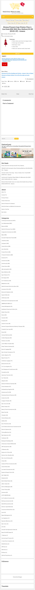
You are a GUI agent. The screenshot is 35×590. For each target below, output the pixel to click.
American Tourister (6, 375)
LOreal (3, 460)
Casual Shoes (5, 466)
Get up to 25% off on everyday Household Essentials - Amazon (16, 146)
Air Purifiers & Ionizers (7, 498)
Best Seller (4, 212)
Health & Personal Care (7, 229)
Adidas (3, 420)
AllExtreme (4, 297)
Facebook (10, 81)
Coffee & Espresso (6, 337)
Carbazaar (4, 438)
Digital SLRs (4, 295)
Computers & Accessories (7, 232)
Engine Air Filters (6, 452)
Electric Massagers (6, 486)
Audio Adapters (5, 355)
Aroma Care (4, 398)
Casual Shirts (5, 246)
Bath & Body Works (6, 481)
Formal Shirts (5, 252)
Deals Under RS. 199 (22, 23)
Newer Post (4, 94)
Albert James (5, 483)
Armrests (4, 492)
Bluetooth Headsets (6, 292)
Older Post (31, 94)
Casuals (4, 317)
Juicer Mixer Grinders (7, 343)
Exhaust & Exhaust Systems (8, 383)
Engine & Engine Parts (7, 472)
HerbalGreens (5, 543)
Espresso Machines (6, 521)
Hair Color (4, 523)
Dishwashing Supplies (7, 389)
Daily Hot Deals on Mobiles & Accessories (11, 206)
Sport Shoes (4, 274)
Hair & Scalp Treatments (7, 352)
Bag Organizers (5, 435)
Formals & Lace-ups (6, 329)
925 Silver (4, 549)
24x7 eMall (4, 475)
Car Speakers (5, 518)
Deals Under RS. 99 (12, 23)
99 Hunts (4, 552)
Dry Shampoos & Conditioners (9, 369)
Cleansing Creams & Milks (8, 443)
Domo (3, 332)
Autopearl (4, 243)
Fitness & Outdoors (6, 254)
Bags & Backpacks (6, 515)
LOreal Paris (5, 266)
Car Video (4, 378)
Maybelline (4, 283)
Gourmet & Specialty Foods (8, 237)
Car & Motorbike (5, 223)
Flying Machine (5, 432)
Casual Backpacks (6, 306)
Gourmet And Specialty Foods (8, 529)
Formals (4, 320)
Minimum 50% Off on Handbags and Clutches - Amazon (14, 73)
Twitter (17, 81)
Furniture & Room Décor (7, 509)
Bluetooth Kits (5, 363)
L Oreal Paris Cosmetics (7, 541)
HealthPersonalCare (6, 503)
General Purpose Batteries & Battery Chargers (12, 326)
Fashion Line (5, 340)
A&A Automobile (5, 269)
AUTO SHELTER (5, 495)
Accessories (4, 260)
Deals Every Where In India (11, 11)
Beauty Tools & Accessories (8, 409)
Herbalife (4, 478)
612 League (4, 277)
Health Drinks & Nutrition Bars (9, 286)
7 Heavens (4, 535)
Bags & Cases (5, 357)
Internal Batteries (6, 335)
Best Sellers (26, 20)
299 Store (4, 546)
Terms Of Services (6, 200)
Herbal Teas (4, 312)
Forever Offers (18, 20)
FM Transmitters (6, 446)
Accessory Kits (5, 289)
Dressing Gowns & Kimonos (8, 395)
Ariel (3, 512)
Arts (3, 526)
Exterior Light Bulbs (6, 506)
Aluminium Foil (5, 392)
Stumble (28, 81)
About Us (4, 192)
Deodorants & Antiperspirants (9, 300)
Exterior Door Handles (7, 455)
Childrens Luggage (6, 360)
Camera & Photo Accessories (8, 463)
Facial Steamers (5, 386)
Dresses (3, 257)
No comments (30, 78)
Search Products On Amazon (8, 203)
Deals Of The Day (10, 20)
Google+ (22, 81)
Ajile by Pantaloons (6, 555)
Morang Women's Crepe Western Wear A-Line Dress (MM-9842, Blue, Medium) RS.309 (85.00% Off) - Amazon (17, 29)
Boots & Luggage (5, 349)
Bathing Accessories (6, 501)
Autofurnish (5, 263)
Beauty (3, 226)
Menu (17, 16)
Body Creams (5, 406)
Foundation (4, 372)
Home (17, 94)
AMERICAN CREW (6, 303)
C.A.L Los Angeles (6, 366)
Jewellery (4, 240)
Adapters (4, 380)
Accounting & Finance (7, 538)
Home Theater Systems (7, 346)
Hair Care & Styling (6, 458)
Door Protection (5, 423)
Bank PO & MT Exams (7, 532)
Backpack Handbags (6, 440)
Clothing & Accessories (7, 220)
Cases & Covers (5, 323)
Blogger (20, 577)
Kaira (3, 315)
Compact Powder (6, 400)
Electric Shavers (5, 429)
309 (4, 64)
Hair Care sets (5, 403)
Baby (3, 234)
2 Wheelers (4, 449)
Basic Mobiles (5, 272)
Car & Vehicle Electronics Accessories (10, 426)
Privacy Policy (5, 197)
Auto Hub (4, 249)
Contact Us (4, 195)
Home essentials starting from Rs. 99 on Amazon (13, 165)
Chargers (4, 415)
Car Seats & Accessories (7, 469)
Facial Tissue (5, 489)
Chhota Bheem (5, 418)
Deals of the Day (5, 209)
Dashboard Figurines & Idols (8, 309)
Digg (4, 83)
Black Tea (4, 412)
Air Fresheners (5, 280)
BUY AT (17, 53)
